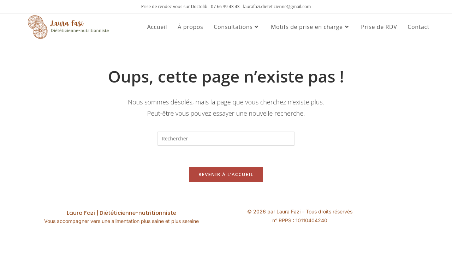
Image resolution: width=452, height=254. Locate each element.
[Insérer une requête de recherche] (226, 139)
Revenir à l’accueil (226, 174)
